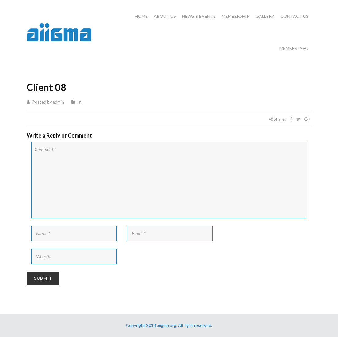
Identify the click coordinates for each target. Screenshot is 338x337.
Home (141, 16)
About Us (165, 16)
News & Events (199, 16)
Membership (235, 16)
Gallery (265, 16)
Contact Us (294, 16)
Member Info (294, 48)
